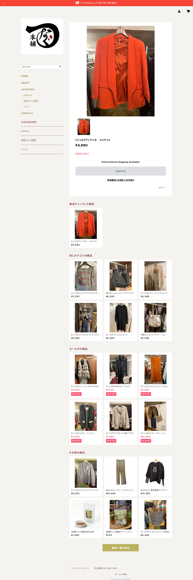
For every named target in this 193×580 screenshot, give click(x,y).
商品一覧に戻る (120, 547)
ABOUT (25, 83)
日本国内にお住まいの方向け (120, 180)
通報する (162, 187)
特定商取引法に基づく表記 (105, 568)
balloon (28, 95)
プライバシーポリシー (81, 568)
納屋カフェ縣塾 (31, 101)
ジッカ (27, 106)
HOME (24, 76)
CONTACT (27, 113)
